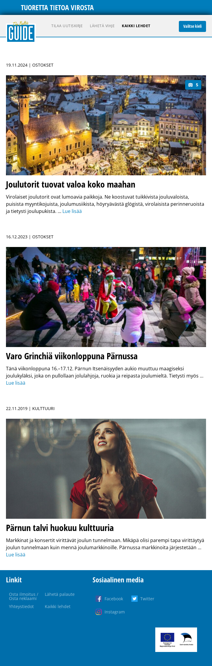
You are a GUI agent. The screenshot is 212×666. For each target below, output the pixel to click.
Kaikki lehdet (136, 25)
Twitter (147, 598)
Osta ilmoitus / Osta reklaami (23, 596)
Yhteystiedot (21, 606)
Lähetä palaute (60, 594)
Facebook (114, 598)
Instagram (115, 612)
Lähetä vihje (102, 25)
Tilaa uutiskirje (67, 25)
